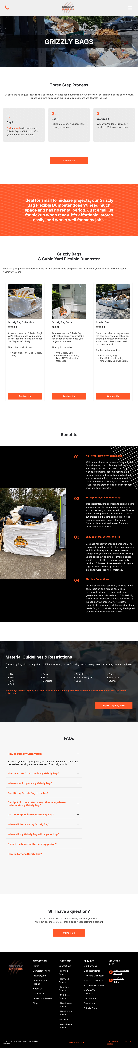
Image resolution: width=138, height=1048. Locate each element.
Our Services (90, 966)
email (17, 128)
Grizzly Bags (90, 1008)
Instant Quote (39, 975)
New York (63, 1019)
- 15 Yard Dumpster (94, 980)
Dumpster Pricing (42, 970)
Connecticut (64, 966)
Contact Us (38, 993)
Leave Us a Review (42, 998)
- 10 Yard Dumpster (94, 975)
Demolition (89, 1003)
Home (36, 966)
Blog (35, 1003)
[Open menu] (130, 8)
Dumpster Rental (92, 970)
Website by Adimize (76, 1042)
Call (9, 128)
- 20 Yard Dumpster (94, 985)
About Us (37, 988)
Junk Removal (91, 998)
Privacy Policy (112, 1041)
